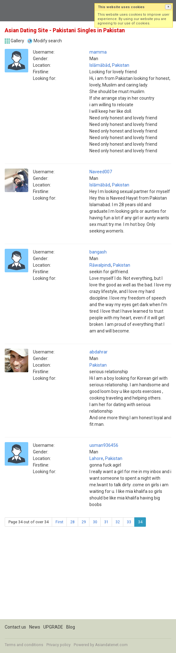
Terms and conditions (24, 645)
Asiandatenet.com (111, 645)
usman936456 (103, 445)
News (34, 626)
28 (72, 522)
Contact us (15, 626)
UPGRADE (53, 626)
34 (140, 522)
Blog (70, 626)
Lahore (96, 458)
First (59, 522)
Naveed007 (100, 171)
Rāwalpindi (100, 265)
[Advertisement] (88, 575)
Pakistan (120, 65)
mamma (98, 52)
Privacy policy (58, 645)
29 (84, 522)
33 (129, 522)
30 (95, 522)
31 (106, 522)
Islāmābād (99, 65)
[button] (168, 6)
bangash (98, 251)
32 (117, 522)
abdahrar (98, 351)
